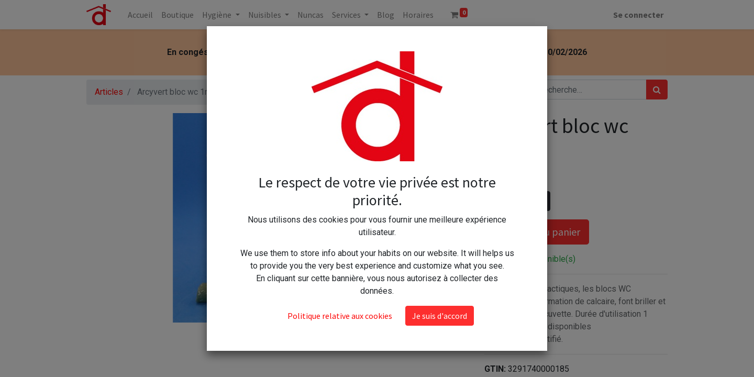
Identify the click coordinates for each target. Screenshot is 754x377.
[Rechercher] (657, 89)
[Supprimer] (494, 201)
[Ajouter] (540, 201)
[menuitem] (140, 14)
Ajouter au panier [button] (536, 231)
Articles (109, 92)
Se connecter (638, 14)
